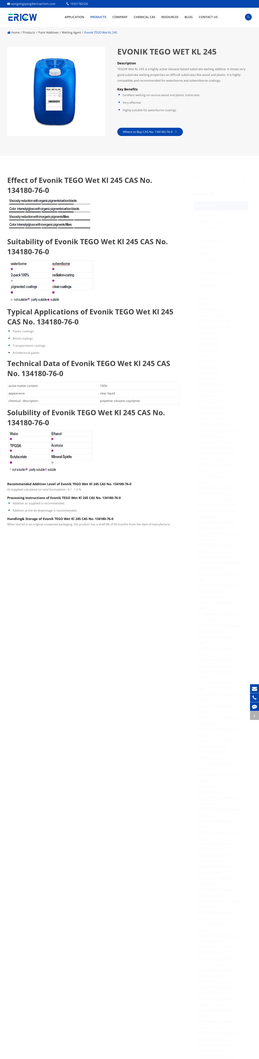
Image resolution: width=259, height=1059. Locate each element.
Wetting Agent (71, 32)
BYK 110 (204, 298)
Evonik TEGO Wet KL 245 (100, 32)
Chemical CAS (144, 17)
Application (74, 17)
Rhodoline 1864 (209, 373)
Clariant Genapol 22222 (215, 419)
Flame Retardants (211, 241)
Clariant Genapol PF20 (214, 408)
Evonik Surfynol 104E (213, 333)
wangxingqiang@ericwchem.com (33, 4)
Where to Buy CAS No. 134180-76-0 (150, 132)
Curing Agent (207, 267)
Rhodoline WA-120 (211, 396)
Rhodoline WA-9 (210, 379)
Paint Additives (48, 32)
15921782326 (79, 4)
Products (98, 17)
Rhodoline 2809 (209, 367)
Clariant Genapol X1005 (215, 316)
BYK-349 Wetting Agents (215, 982)
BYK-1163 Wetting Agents (216, 488)
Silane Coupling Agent (213, 260)
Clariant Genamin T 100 (215, 442)
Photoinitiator (208, 228)
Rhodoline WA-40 (210, 385)
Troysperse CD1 (210, 344)
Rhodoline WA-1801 (212, 402)
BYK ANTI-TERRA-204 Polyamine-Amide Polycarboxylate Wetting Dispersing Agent (220, 562)
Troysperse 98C (209, 339)
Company (120, 17)
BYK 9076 (205, 304)
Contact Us (208, 17)
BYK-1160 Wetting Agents (216, 494)
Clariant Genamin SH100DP (217, 453)
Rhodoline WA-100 (211, 390)
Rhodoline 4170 (209, 356)
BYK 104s (205, 293)
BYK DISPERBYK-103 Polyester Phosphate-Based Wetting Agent (219, 602)
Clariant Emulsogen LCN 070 (218, 431)
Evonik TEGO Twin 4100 (214, 321)
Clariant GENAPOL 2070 (215, 425)
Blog (189, 17)
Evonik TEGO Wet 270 (213, 310)
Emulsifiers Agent (210, 234)
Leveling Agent (208, 215)
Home (15, 32)
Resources (169, 17)
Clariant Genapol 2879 (214, 459)
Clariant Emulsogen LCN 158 (218, 436)
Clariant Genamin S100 (214, 413)
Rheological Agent (211, 221)
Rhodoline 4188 (209, 362)
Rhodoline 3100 (209, 350)
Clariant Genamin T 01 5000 (217, 448)
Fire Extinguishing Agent (215, 273)
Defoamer (205, 279)
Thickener (205, 247)
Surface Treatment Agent (216, 254)
